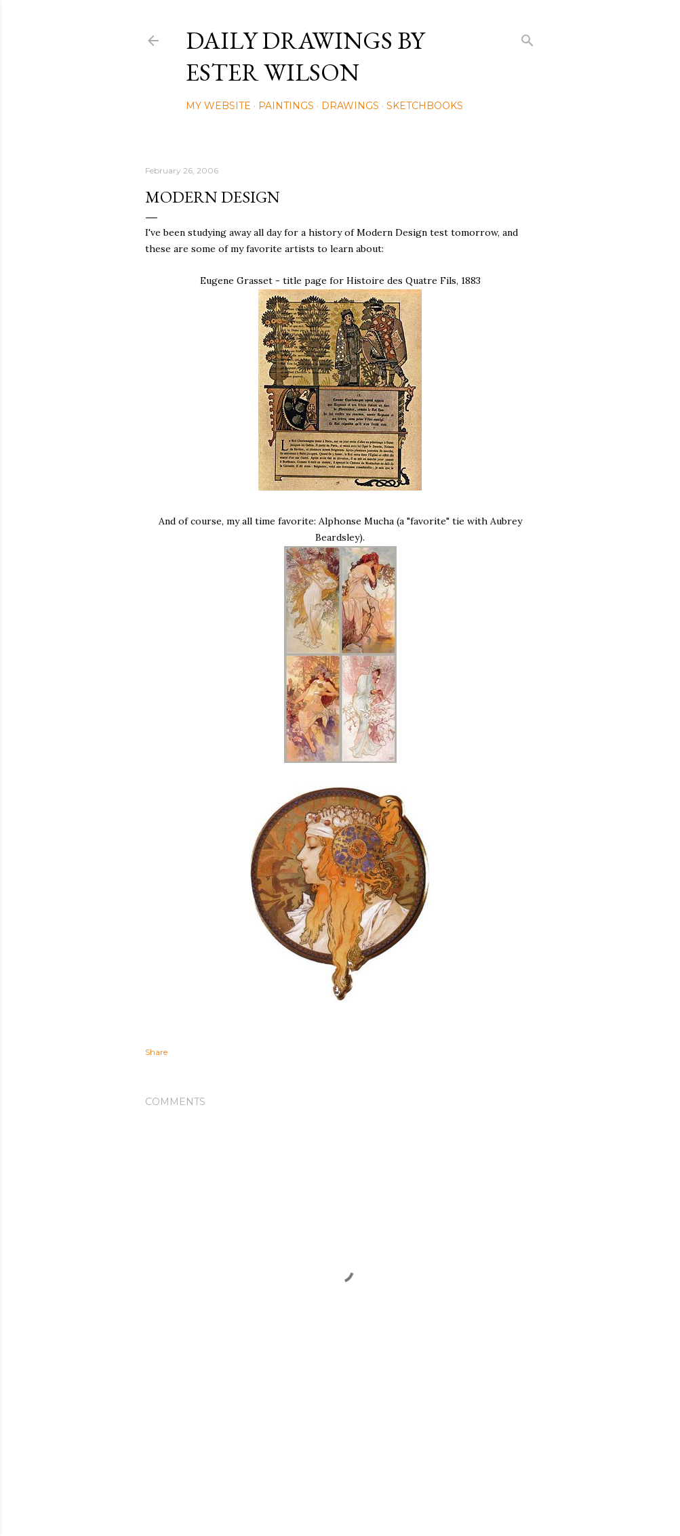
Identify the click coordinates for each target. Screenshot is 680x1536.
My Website (218, 106)
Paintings (286, 106)
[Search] (527, 37)
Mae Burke (376, 1497)
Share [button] (156, 1052)
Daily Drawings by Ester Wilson (305, 56)
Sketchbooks (424, 106)
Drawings (350, 106)
